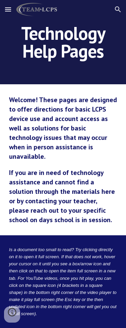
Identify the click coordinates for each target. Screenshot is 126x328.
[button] (8, 9)
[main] (63, 42)
